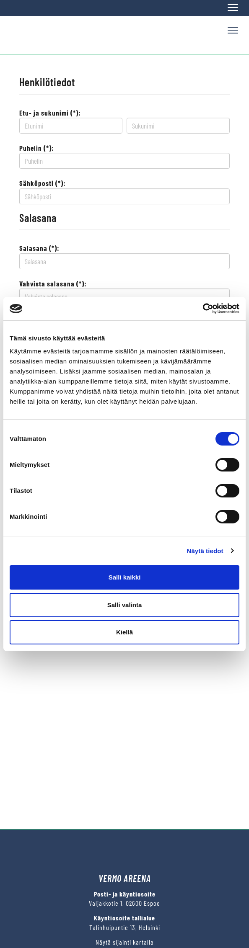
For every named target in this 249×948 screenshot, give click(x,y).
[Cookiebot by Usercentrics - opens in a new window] (202, 308)
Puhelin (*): (36, 148)
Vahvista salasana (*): (53, 283)
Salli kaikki (125, 577)
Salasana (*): (39, 248)
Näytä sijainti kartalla (125, 942)
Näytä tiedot (205, 550)
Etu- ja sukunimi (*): (50, 112)
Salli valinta (124, 604)
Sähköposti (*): (42, 183)
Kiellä (124, 632)
